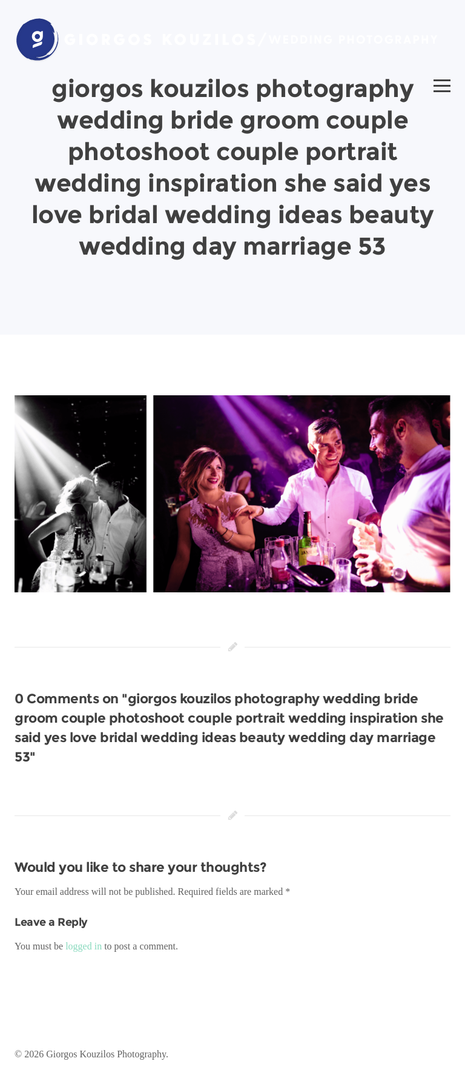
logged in (83, 946)
